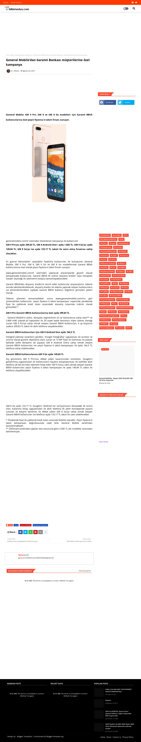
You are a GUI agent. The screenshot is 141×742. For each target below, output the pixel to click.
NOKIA (122, 267)
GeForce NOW (117, 292)
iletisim (6, 2)
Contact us (117, 737)
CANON (105, 292)
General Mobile (25, 525)
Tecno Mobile (123, 300)
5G (122, 239)
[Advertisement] (70, 31)
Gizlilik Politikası (16, 2)
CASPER (119, 247)
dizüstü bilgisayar (108, 300)
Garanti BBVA (116, 296)
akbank (121, 271)
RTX (129, 328)
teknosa (105, 255)
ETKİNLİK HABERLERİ (109, 239)
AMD (130, 271)
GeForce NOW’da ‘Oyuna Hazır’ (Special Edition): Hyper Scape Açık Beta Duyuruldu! (118, 713)
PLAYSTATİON (119, 275)
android (120, 328)
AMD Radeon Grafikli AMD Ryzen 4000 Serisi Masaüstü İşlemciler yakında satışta (119, 726)
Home (102, 737)
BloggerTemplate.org (54, 736)
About (108, 737)
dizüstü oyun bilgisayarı (110, 316)
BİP (116, 283)
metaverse (124, 312)
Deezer (113, 312)
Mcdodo (105, 288)
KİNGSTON (106, 275)
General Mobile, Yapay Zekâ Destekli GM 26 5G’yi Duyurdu (116, 379)
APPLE (113, 259)
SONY (115, 255)
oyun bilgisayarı (107, 328)
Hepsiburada (106, 247)
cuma (16, 525)
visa (124, 316)
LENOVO (123, 251)
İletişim (108, 700)
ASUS (104, 259)
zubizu (104, 296)
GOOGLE (125, 283)
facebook (109, 102)
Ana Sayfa (10, 55)
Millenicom (106, 320)
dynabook (125, 304)
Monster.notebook (108, 263)
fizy (115, 304)
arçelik (114, 324)
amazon (115, 288)
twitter (127, 102)
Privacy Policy (127, 737)
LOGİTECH (105, 283)
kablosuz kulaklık (108, 271)
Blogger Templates (24, 736)
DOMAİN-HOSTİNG (125, 308)
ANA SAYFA (103, 442)
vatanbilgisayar (120, 320)
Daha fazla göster (85, 571)
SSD (113, 267)
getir (103, 312)
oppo (113, 243)
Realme (122, 263)
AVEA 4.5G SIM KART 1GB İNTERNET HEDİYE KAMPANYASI (118, 690)
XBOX (129, 292)
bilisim (22, 555)
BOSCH (104, 324)
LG (126, 235)
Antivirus (125, 255)
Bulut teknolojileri (108, 308)
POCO (126, 288)
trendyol (105, 279)
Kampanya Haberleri (23, 55)
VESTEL (104, 267)
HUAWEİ (117, 235)
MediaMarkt (124, 243)
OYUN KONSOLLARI (108, 251)
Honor (104, 243)
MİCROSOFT (117, 279)
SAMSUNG (106, 235)
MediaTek (105, 304)
